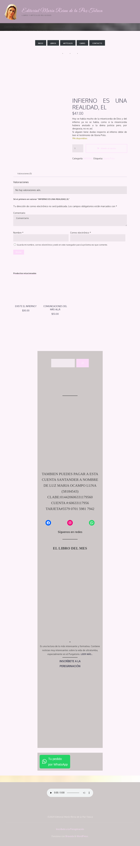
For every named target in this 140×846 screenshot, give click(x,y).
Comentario (19, 212)
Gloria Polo (109, 158)
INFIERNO (88, 158)
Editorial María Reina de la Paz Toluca (63, 11)
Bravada (69, 836)
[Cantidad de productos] (77, 148)
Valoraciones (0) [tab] (24, 173)
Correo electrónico (80, 232)
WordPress (82, 836)
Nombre (18, 232)
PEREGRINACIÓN (70, 666)
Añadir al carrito (108, 148)
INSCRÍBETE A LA (70, 661)
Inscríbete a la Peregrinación (70, 829)
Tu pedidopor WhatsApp (58, 762)
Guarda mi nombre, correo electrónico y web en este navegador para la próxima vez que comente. (62, 245)
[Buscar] (82, 363)
